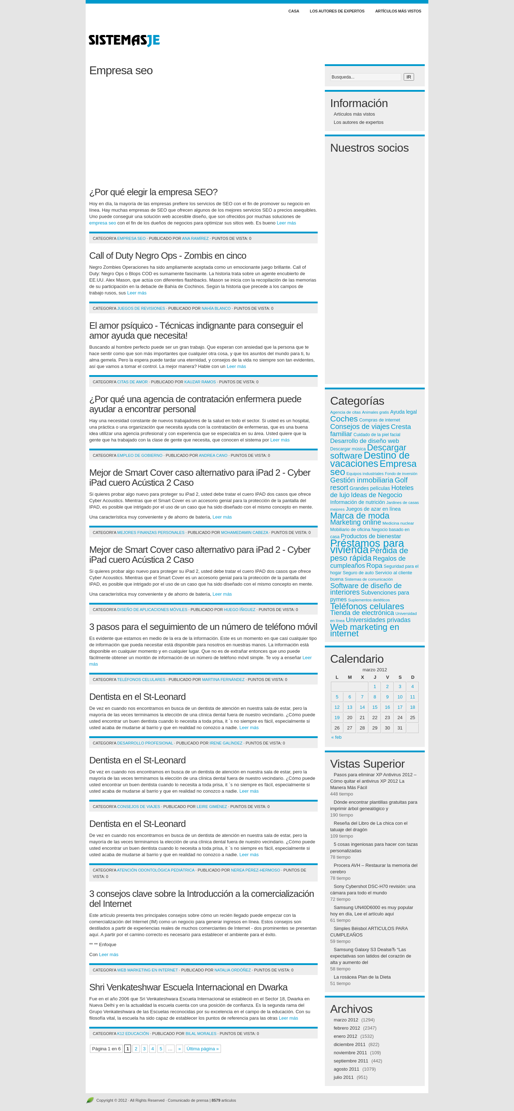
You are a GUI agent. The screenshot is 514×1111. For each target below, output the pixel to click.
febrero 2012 (347, 1028)
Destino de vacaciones (370, 459)
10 (399, 697)
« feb (336, 737)
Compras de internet (379, 420)
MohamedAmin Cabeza (244, 532)
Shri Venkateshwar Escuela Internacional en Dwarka (188, 987)
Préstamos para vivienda (367, 546)
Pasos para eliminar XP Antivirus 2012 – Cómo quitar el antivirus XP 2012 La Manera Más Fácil (373, 781)
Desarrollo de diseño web (364, 441)
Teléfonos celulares (141, 679)
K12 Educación (133, 1033)
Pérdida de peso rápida (369, 554)
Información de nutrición (357, 502)
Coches (344, 418)
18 (412, 707)
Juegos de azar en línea (373, 509)
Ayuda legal (403, 412)
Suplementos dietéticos (369, 600)
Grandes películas (369, 488)
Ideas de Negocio (376, 495)
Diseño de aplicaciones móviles (152, 609)
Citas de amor (132, 382)
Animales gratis (375, 412)
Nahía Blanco (216, 308)
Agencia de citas (345, 412)
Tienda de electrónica (362, 612)
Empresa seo (131, 238)
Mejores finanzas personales (151, 532)
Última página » (203, 1048)
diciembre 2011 (350, 1044)
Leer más (286, 223)
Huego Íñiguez (239, 609)
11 (412, 697)
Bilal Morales (201, 1033)
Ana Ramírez (195, 238)
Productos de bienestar (371, 536)
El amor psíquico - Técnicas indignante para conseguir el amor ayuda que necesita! (196, 330)
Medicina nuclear (398, 523)
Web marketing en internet (147, 970)
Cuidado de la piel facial (376, 434)
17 (399, 707)
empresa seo (102, 223)
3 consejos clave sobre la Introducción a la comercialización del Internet (201, 898)
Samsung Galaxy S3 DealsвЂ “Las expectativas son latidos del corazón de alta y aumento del (370, 956)
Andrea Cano (213, 455)
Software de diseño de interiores (366, 589)
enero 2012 (345, 1036)
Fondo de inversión (401, 473)
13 (349, 707)
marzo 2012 (346, 1019)
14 (362, 707)
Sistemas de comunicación (369, 579)
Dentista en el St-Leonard (137, 696)
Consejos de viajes (138, 806)
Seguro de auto (358, 572)
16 (387, 707)
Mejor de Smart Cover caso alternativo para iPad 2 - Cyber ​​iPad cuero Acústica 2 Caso (201, 477)
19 (336, 717)
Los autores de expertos (337, 11)
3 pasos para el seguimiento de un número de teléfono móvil (203, 626)
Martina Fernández (223, 679)
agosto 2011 (346, 1069)
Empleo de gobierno (140, 455)
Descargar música (348, 448)
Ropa (374, 565)
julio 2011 (344, 1077)
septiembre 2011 (351, 1061)
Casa (293, 11)
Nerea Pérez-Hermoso (255, 870)
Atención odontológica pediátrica (156, 870)
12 (336, 707)
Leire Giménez (212, 806)
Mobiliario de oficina (350, 529)
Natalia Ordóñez (233, 970)
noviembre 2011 (350, 1052)
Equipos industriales (364, 473)
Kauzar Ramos (200, 382)
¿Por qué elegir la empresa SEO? (153, 192)
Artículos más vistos (398, 11)
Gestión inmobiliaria (361, 480)
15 (374, 707)
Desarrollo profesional (145, 743)
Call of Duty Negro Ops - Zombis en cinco (167, 255)
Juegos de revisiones (141, 308)
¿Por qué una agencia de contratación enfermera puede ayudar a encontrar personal (195, 404)
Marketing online (355, 522)
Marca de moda (359, 515)
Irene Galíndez (226, 743)
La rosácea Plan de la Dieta (362, 977)
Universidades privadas (378, 619)
